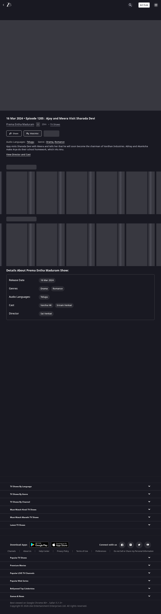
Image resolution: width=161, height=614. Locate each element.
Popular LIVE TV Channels (22, 573)
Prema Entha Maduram (20, 124)
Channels (12, 551)
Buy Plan (144, 5)
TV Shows (55, 124)
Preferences (101, 551)
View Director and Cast (18, 154)
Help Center (44, 551)
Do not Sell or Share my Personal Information (133, 551)
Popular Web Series (19, 581)
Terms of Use (82, 551)
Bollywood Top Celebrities (22, 589)
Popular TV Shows (18, 558)
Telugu (30, 142)
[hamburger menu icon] (155, 5)
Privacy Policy (63, 551)
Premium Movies (18, 565)
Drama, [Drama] (50, 142)
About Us (27, 551)
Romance (60, 142)
